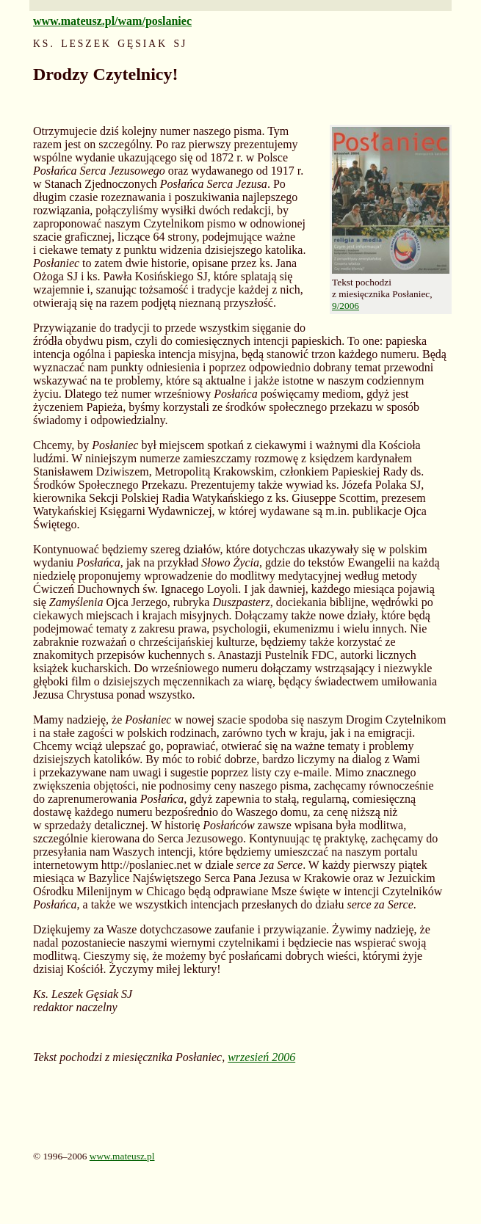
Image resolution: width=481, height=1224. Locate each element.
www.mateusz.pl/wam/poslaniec (112, 21)
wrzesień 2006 (261, 1057)
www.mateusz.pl (122, 1156)
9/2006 (345, 305)
